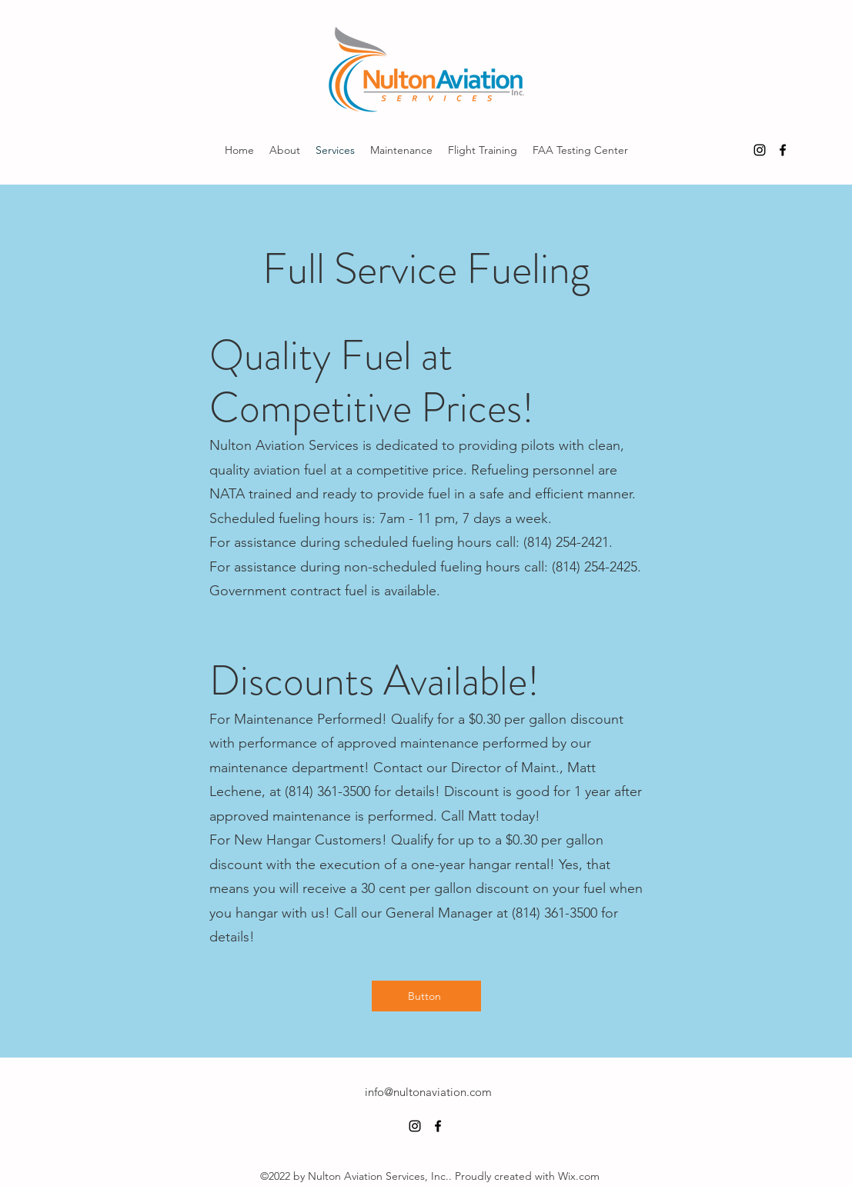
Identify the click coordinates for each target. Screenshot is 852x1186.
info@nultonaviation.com (428, 1091)
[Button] (426, 996)
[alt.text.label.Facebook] (782, 150)
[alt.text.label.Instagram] (759, 150)
